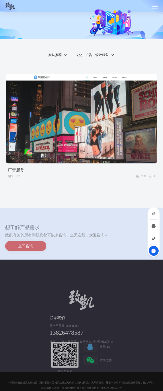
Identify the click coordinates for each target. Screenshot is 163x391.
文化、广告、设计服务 (92, 55)
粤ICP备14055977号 (111, 389)
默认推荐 (55, 55)
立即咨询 (25, 247)
